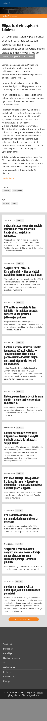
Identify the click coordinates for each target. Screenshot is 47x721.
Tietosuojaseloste (30, 695)
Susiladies (8, 648)
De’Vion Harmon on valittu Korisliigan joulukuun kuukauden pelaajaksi (22, 590)
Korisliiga (6, 203)
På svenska (8, 676)
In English (7, 672)
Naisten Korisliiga (11, 658)
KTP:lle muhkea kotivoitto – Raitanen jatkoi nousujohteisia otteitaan (20, 518)
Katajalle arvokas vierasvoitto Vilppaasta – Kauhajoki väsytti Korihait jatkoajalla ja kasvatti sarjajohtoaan (21, 438)
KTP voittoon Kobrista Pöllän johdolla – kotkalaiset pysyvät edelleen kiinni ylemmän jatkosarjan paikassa (21, 312)
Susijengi (7, 644)
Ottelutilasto (8, 178)
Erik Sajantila (17, 191)
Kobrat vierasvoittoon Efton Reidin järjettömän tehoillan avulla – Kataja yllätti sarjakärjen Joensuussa (23, 231)
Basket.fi (6, 16)
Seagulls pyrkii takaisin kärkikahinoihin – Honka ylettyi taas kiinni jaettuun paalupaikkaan (23, 271)
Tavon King (6, 191)
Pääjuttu (14, 203)
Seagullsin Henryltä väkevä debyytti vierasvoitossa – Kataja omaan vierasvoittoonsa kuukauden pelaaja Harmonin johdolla (22, 556)
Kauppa (7, 681)
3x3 (5, 662)
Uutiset (14, 16)
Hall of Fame (9, 667)
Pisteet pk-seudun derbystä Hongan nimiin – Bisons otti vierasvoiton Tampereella (23, 400)
